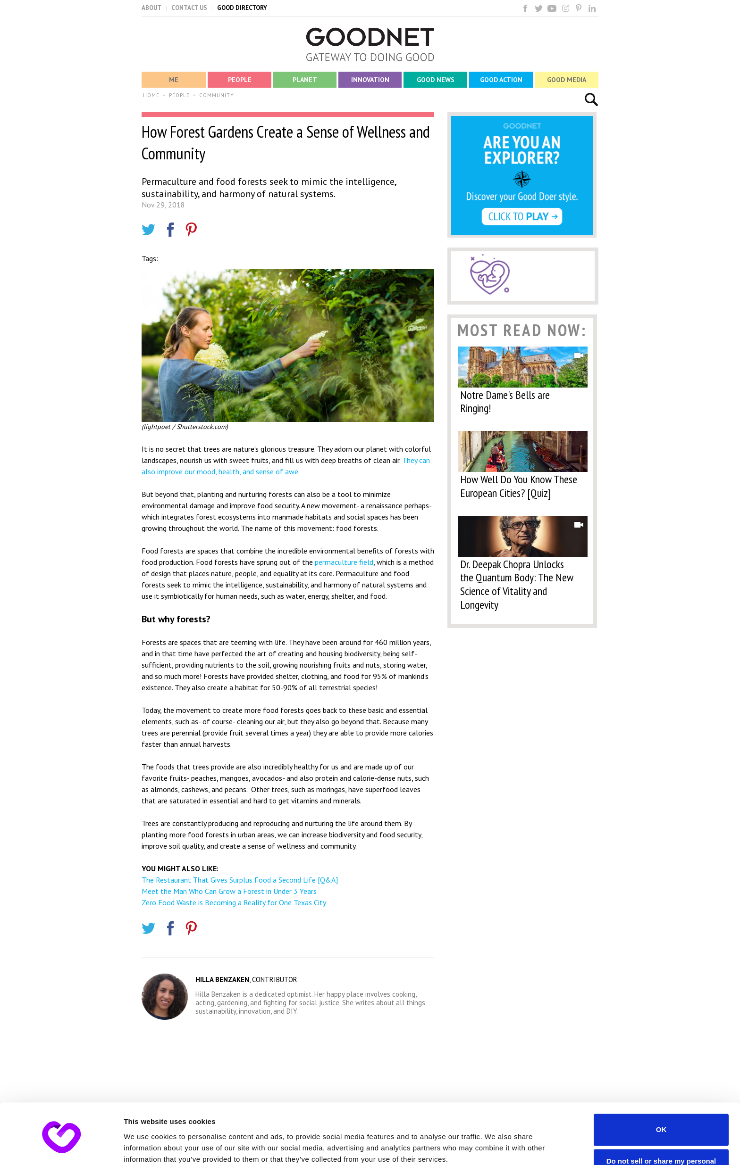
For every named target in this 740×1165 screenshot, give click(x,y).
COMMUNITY (216, 95)
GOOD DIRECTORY (242, 8)
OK (661, 1091)
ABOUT (151, 8)
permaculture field (344, 562)
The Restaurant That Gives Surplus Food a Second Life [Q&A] (240, 879)
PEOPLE (179, 95)
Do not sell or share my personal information (661, 1126)
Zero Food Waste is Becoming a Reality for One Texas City (234, 902)
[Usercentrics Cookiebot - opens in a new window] (61, 1147)
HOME (151, 95)
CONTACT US (189, 8)
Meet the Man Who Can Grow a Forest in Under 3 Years (229, 891)
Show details (146, 1146)
